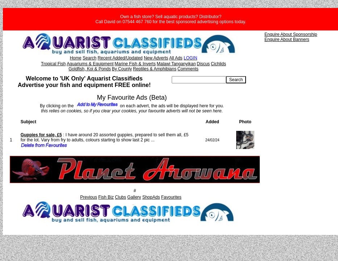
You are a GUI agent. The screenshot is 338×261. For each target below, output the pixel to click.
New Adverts (156, 58)
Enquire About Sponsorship (290, 34)
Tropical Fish (53, 63)
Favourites (171, 197)
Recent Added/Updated (119, 58)
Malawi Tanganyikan (176, 63)
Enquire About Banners (286, 39)
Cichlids (218, 63)
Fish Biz (106, 197)
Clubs (120, 197)
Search (89, 58)
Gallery (134, 197)
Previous (88, 197)
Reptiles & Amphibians (154, 68)
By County (122, 68)
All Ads (176, 58)
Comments (188, 68)
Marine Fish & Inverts (134, 63)
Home (76, 58)
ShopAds (151, 197)
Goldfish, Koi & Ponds (89, 68)
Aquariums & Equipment (90, 63)
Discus (203, 63)
